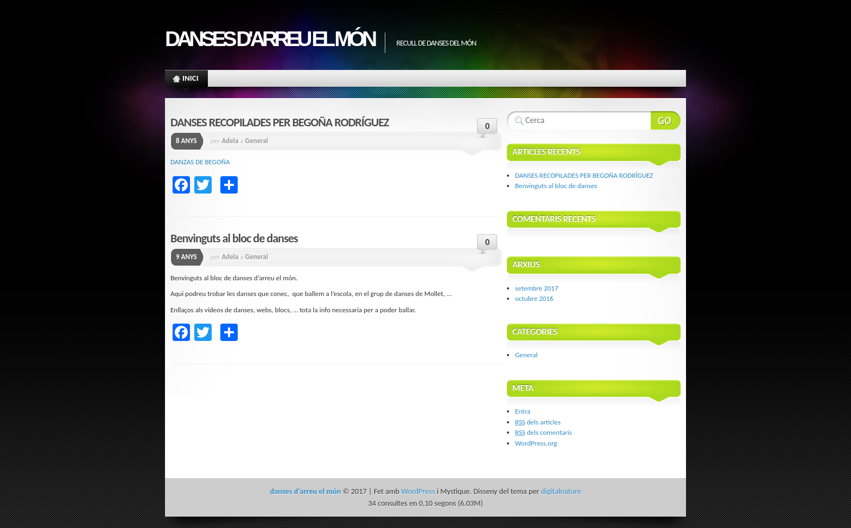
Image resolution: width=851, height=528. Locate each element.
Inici (186, 80)
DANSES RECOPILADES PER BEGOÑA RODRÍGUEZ (279, 122)
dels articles (538, 422)
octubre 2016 (534, 298)
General (256, 141)
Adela (229, 141)
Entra (522, 411)
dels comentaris (543, 432)
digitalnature (561, 491)
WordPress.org (536, 443)
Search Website (666, 120)
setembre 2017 (536, 288)
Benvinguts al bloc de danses (234, 238)
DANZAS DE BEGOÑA (200, 162)
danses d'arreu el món (269, 38)
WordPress (418, 491)
